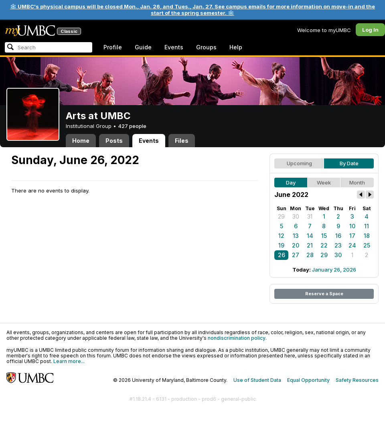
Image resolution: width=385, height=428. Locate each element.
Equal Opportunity (308, 380)
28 (310, 255)
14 (310, 235)
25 (366, 245)
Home (80, 140)
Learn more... (69, 361)
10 (352, 226)
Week (324, 182)
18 (367, 235)
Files (181, 140)
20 (295, 245)
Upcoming (299, 163)
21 (310, 245)
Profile (112, 47)
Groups (206, 47)
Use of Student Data (257, 380)
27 (295, 255)
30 (295, 216)
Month (357, 182)
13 (296, 235)
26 (281, 255)
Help (235, 47)
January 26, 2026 (334, 269)
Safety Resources (357, 380)
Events (173, 47)
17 (352, 235)
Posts (114, 140)
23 (338, 245)
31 (309, 216)
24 (352, 245)
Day (291, 182)
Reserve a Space (324, 293)
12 (281, 235)
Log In (370, 29)
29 (281, 216)
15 (324, 235)
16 (338, 235)
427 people (132, 126)
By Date (349, 163)
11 (366, 226)
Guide (143, 47)
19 (281, 245)
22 (324, 245)
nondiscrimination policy (236, 338)
